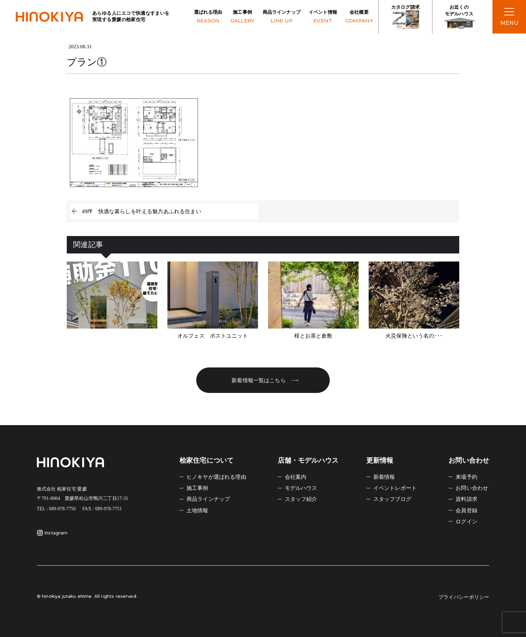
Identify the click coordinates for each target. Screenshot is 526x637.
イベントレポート (395, 488)
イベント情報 (323, 17)
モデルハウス (301, 488)
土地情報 (197, 510)
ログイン (466, 521)
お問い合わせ (472, 488)
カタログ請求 (405, 17)
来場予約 (466, 477)
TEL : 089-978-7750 (56, 508)
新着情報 (384, 477)
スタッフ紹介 (301, 499)
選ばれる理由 (208, 17)
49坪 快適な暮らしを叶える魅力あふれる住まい (141, 211)
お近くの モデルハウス (459, 17)
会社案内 (296, 477)
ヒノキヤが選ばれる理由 (216, 477)
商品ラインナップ (282, 17)
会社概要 (359, 17)
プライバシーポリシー (463, 597)
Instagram (52, 533)
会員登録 (466, 510)
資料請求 (466, 499)
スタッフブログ (392, 499)
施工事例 (242, 17)
